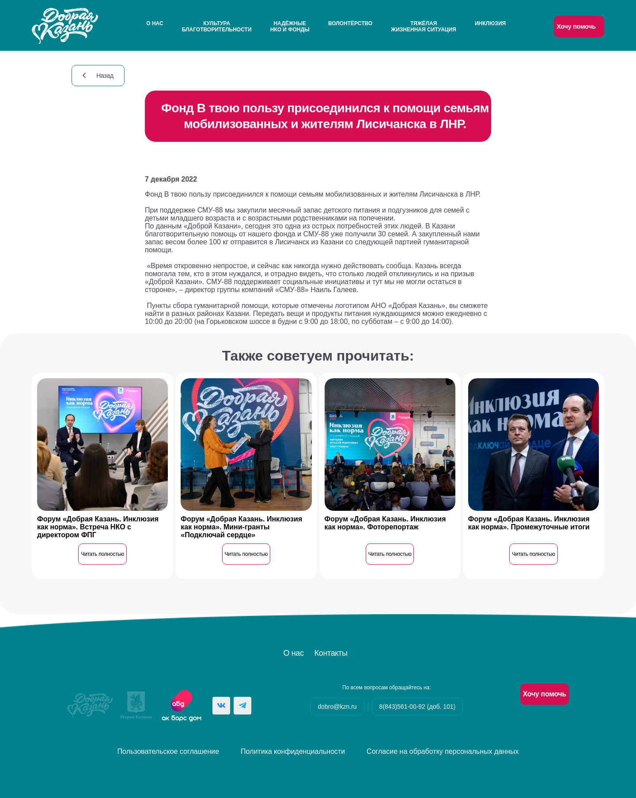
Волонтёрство (350, 23)
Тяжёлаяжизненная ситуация (423, 26)
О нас (154, 23)
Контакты (331, 653)
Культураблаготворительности (217, 26)
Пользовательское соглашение (168, 751)
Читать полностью (102, 554)
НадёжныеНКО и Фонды (290, 26)
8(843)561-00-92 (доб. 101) (417, 706)
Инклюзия (490, 23)
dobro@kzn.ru (337, 706)
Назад (98, 75)
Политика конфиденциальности (293, 751)
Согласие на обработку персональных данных (443, 751)
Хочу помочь (575, 26)
